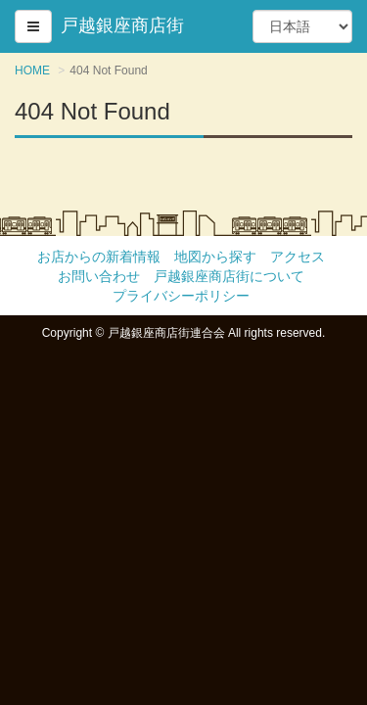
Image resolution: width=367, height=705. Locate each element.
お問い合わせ (99, 276)
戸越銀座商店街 (122, 26)
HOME (32, 70)
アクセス (297, 256)
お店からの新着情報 (99, 256)
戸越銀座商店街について (229, 276)
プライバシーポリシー (181, 296)
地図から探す (215, 256)
